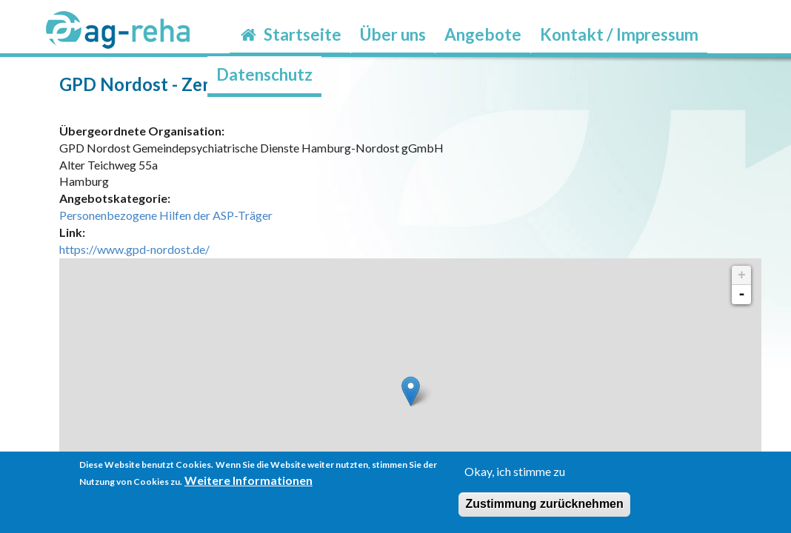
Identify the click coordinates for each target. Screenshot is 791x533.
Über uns (393, 34)
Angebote (482, 34)
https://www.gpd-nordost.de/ (134, 249)
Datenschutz (264, 74)
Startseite (289, 34)
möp (781, 105)
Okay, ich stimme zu (514, 471)
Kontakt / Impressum (619, 34)
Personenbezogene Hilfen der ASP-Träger (166, 215)
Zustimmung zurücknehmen (544, 503)
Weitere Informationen (248, 480)
